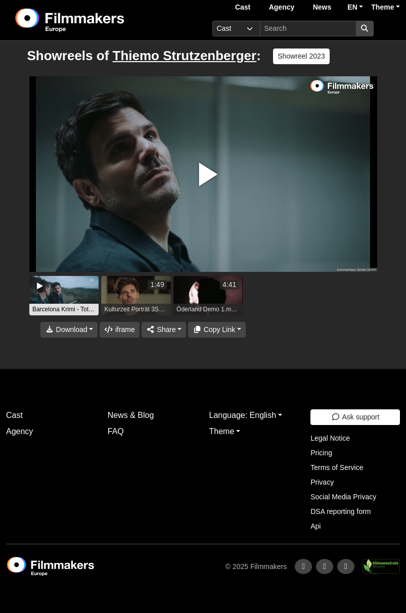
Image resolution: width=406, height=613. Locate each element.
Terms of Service (336, 467)
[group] (64, 295)
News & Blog (131, 415)
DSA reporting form (340, 511)
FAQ (116, 431)
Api (315, 526)
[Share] (164, 330)
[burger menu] (389, 28)
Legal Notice (330, 438)
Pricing (321, 453)
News (322, 7)
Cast (242, 7)
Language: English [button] (243, 415)
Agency (282, 7)
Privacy (322, 482)
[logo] (94, 20)
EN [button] (352, 7)
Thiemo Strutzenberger (185, 55)
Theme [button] (382, 7)
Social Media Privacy (343, 497)
